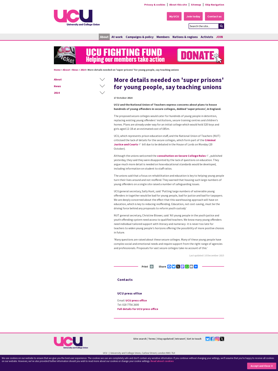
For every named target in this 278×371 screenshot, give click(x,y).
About (104, 37)
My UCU (174, 16)
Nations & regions (185, 37)
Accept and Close (260, 365)
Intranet (180, 338)
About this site (178, 4)
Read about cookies (162, 361)
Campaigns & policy (140, 37)
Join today (193, 16)
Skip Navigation (214, 4)
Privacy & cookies (154, 4)
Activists (207, 37)
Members (163, 37)
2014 (82, 69)
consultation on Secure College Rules (181, 155)
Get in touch (194, 338)
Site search (139, 338)
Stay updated (165, 338)
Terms (151, 338)
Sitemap (196, 4)
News (75, 69)
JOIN (219, 37)
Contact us (214, 16)
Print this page (152, 266)
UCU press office (136, 300)
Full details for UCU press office (137, 309)
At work (117, 37)
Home (57, 69)
